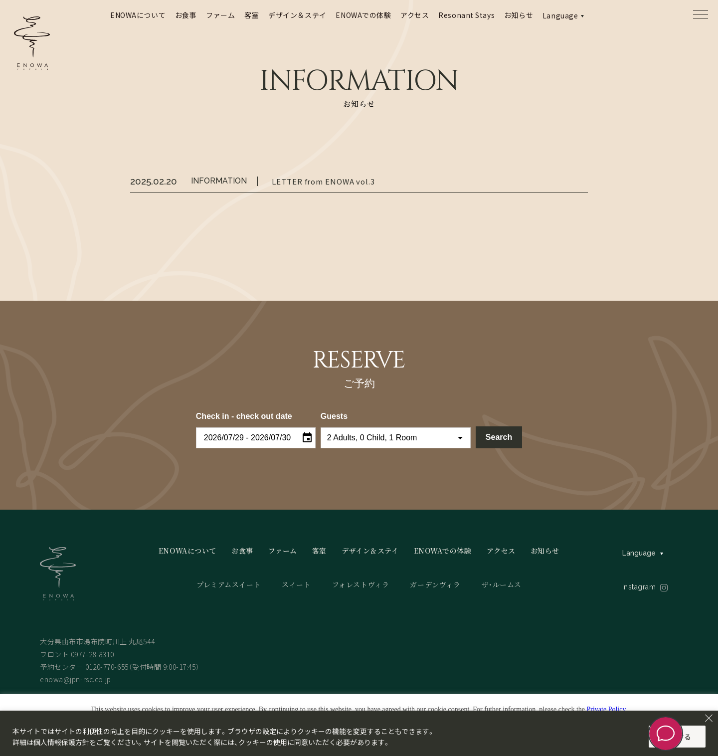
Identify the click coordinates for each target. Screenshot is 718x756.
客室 (251, 15)
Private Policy (605, 709)
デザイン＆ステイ (297, 15)
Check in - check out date (244, 416)
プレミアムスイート (228, 584)
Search (499, 437)
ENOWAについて (138, 15)
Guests (334, 416)
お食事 (186, 15)
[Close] (709, 718)
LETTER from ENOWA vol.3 (323, 181)
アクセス (414, 15)
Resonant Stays (466, 15)
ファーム (220, 15)
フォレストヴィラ (360, 584)
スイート (296, 584)
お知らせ (518, 15)
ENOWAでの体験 (363, 15)
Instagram (639, 587)
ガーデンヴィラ (435, 584)
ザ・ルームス (502, 584)
